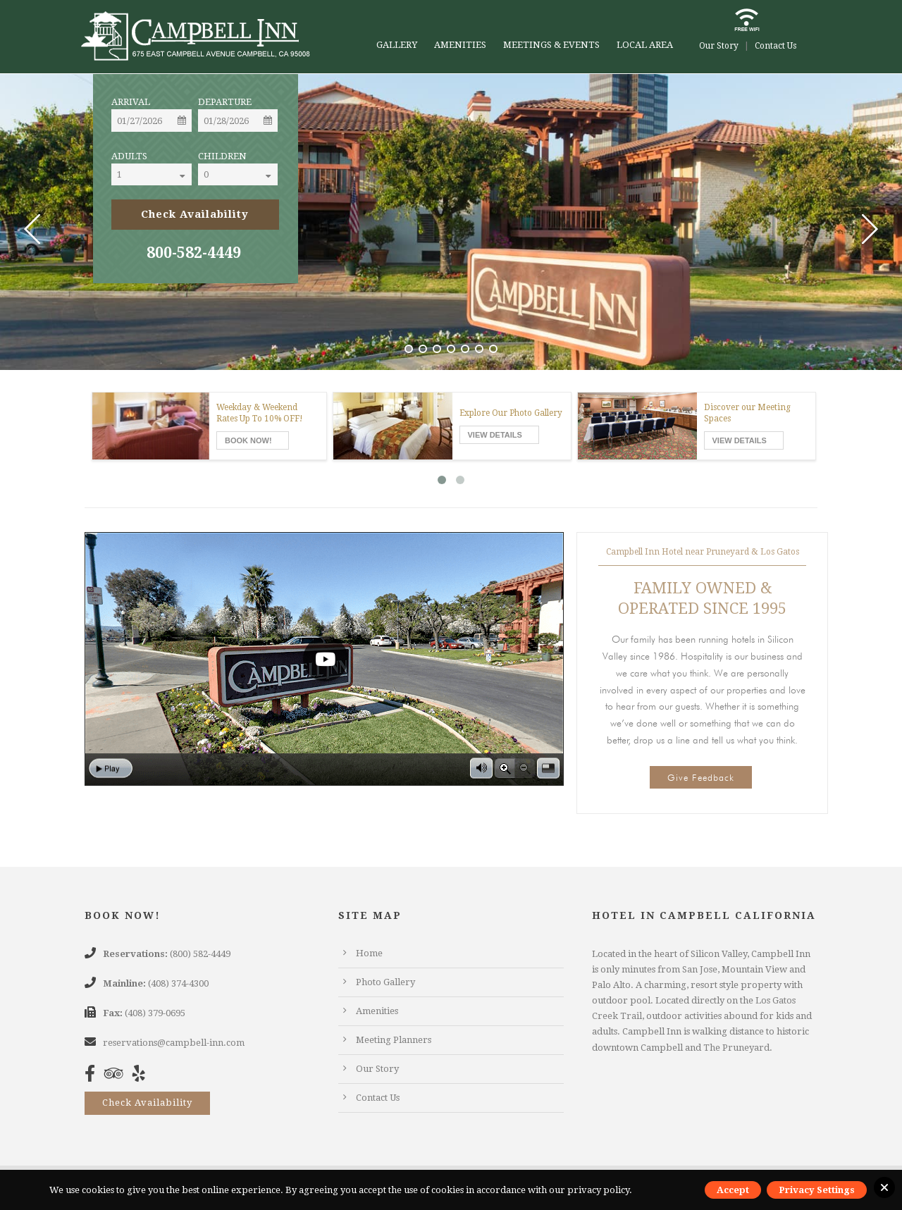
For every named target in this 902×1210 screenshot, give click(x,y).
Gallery (396, 44)
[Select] (163, 174)
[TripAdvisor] (117, 1076)
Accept (733, 1190)
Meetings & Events (551, 44)
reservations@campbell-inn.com (174, 1042)
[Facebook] (93, 1076)
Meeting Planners (393, 1040)
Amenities (460, 44)
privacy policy (598, 1190)
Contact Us (775, 46)
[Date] (151, 120)
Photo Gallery (385, 982)
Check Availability (147, 1102)
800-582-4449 (194, 252)
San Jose (699, 969)
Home (369, 953)
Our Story (719, 46)
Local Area (645, 44)
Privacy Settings (817, 1190)
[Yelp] (142, 1076)
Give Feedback (700, 777)
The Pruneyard (736, 1047)
